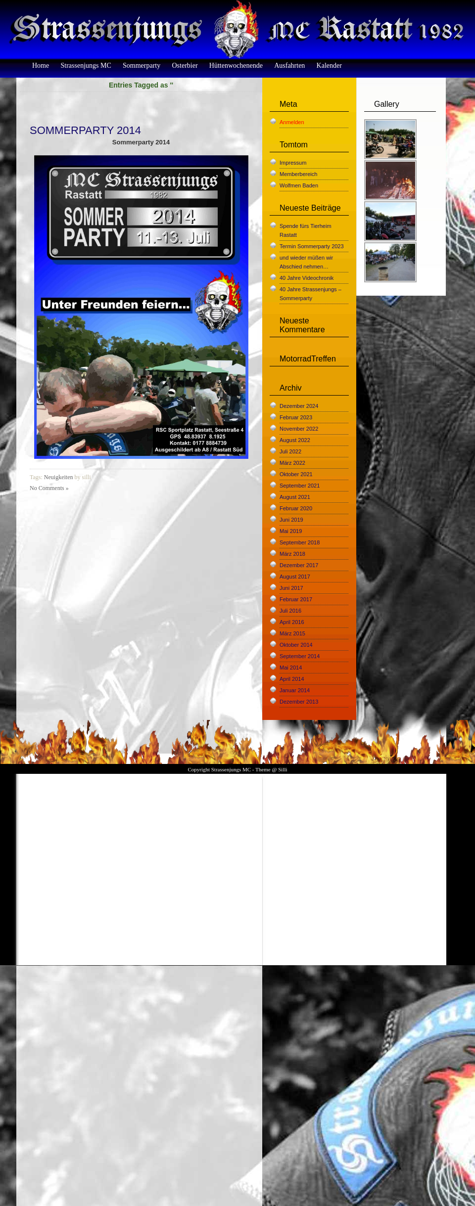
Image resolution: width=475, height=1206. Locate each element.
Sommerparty (141, 65)
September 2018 (300, 542)
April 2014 (292, 679)
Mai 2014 (291, 667)
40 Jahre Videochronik (306, 278)
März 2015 (292, 633)
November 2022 (299, 429)
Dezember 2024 (299, 406)
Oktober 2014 (296, 645)
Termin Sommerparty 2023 (312, 246)
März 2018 (292, 554)
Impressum (293, 163)
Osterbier (184, 65)
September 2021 (300, 486)
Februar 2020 (296, 508)
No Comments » (49, 488)
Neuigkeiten (58, 477)
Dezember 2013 (299, 702)
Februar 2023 (296, 417)
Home (40, 65)
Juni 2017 (291, 588)
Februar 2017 (296, 599)
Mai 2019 (291, 531)
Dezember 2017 (299, 565)
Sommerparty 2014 (85, 130)
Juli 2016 (290, 611)
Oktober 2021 (296, 474)
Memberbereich (298, 174)
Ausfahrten (289, 65)
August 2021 (295, 497)
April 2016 (292, 622)
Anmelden (292, 122)
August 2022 (295, 440)
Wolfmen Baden (299, 185)
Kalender (329, 65)
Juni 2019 (291, 520)
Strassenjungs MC (85, 65)
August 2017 (295, 577)
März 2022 (292, 463)
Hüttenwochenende (236, 65)
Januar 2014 (295, 690)
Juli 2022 (290, 451)
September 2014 (300, 656)
